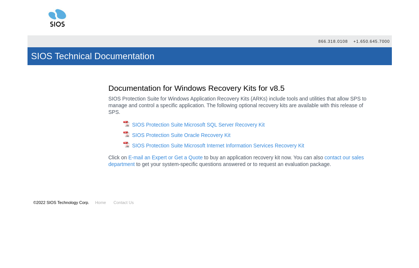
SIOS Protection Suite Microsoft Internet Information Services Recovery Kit (218, 146)
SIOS (57, 17)
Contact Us (123, 202)
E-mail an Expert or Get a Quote (165, 157)
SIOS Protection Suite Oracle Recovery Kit (181, 135)
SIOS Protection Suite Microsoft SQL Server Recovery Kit (198, 125)
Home (100, 202)
